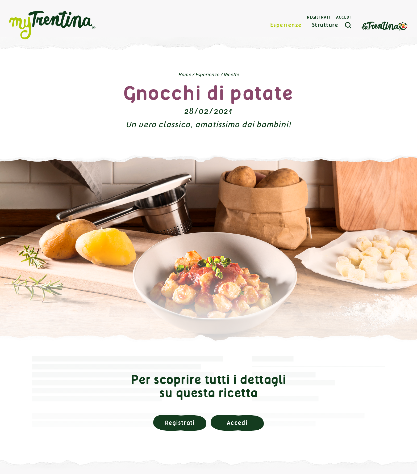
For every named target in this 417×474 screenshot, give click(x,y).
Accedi (343, 17)
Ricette (231, 74)
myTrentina (52, 25)
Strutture (325, 25)
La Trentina (384, 25)
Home (184, 74)
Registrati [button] (180, 423)
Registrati (318, 17)
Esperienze (286, 25)
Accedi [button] (237, 423)
